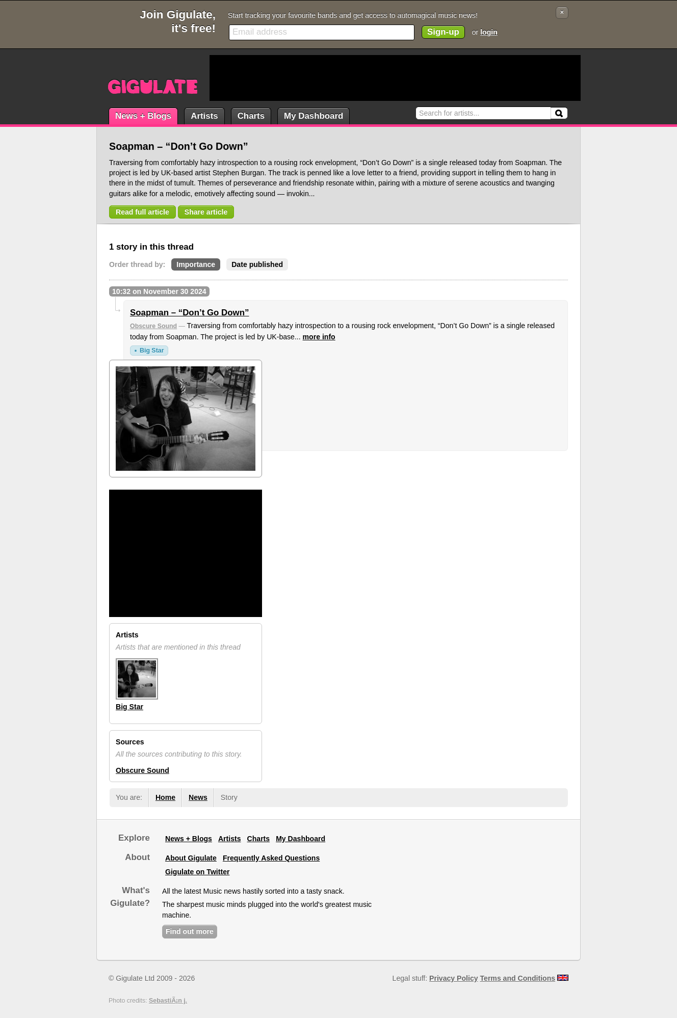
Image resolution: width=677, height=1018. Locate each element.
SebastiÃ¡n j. (168, 1000)
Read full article (142, 212)
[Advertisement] (395, 78)
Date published (257, 264)
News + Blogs (143, 116)
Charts (251, 116)
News (198, 797)
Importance (195, 264)
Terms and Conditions (518, 978)
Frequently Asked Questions (271, 858)
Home (165, 797)
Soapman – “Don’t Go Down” (189, 312)
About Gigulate (191, 858)
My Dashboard (313, 116)
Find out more (190, 931)
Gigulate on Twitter (197, 872)
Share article (206, 212)
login (489, 32)
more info (319, 337)
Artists (204, 116)
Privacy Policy (453, 978)
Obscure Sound (153, 326)
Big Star (152, 350)
